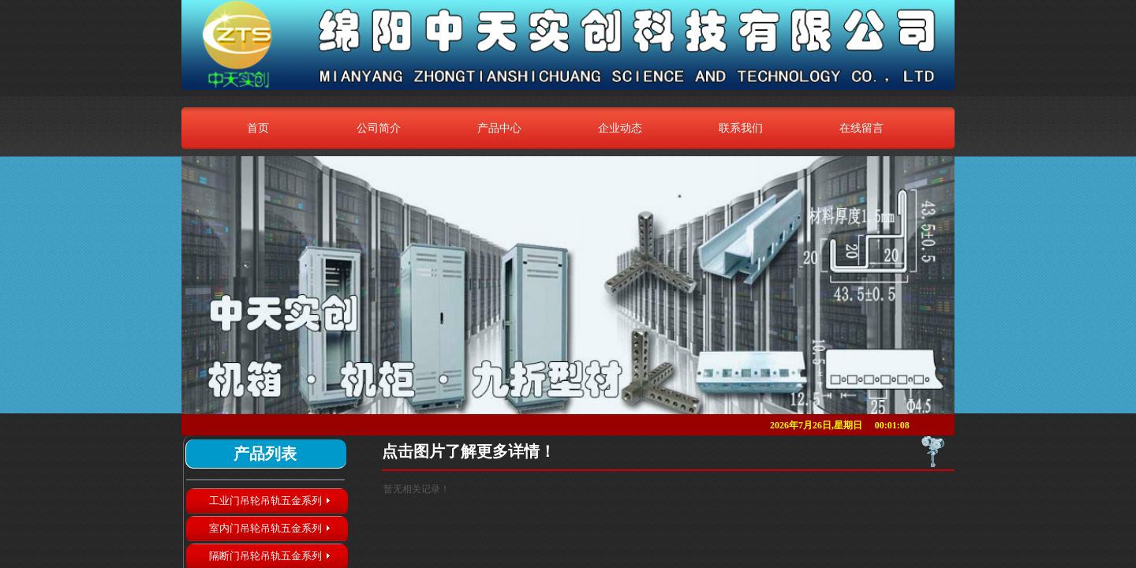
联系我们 (741, 127)
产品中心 (499, 127)
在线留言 (861, 127)
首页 (258, 127)
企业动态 (620, 127)
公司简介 (379, 127)
